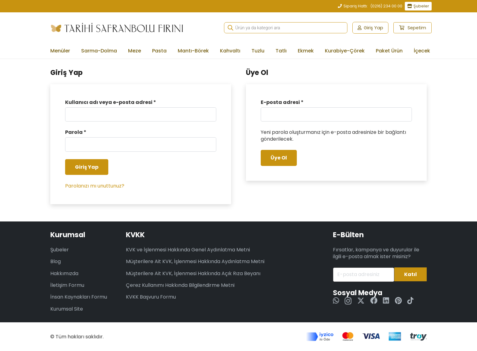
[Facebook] (373, 300)
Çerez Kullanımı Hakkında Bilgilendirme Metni (180, 285)
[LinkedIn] (386, 300)
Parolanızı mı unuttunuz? (94, 185)
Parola (75, 132)
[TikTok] (410, 300)
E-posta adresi (282, 102)
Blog (55, 261)
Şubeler (59, 249)
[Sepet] (412, 28)
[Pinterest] (398, 300)
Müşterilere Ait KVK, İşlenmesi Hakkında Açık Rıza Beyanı (193, 273)
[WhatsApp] (336, 300)
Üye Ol (279, 157)
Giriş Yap (86, 167)
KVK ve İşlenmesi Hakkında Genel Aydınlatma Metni (188, 249)
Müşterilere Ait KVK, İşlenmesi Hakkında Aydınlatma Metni (195, 261)
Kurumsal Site (66, 308)
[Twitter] (360, 300)
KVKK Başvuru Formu (151, 296)
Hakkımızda (64, 273)
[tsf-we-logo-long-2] (117, 28)
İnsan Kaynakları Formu (78, 296)
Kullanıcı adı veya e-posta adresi (110, 102)
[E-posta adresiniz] (363, 274)
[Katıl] (410, 274)
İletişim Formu (67, 285)
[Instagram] (348, 301)
